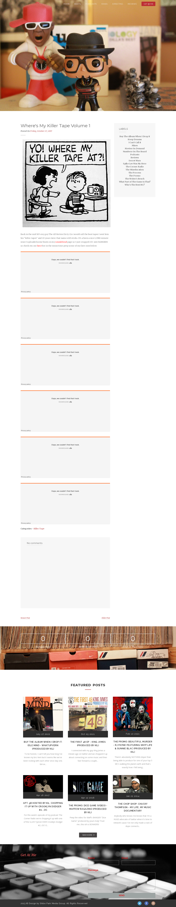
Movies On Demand (135, 148)
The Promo (135, 175)
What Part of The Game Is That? (135, 182)
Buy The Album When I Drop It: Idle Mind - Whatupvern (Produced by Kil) (43, 745)
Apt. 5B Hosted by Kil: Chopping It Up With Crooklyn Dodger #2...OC (43, 806)
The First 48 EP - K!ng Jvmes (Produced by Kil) (88, 744)
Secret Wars (135, 160)
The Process (135, 172)
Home (67, 4)
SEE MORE (87, 835)
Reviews (132, 4)
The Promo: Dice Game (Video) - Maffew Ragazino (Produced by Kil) (88, 809)
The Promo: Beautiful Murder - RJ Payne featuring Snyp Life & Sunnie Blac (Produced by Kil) (132, 746)
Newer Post (25, 618)
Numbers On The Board (135, 151)
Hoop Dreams (135, 139)
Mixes (104, 4)
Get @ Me (148, 4)
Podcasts (91, 4)
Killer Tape (39, 528)
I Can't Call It (135, 142)
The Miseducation (135, 169)
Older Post (106, 618)
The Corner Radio (135, 166)
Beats (77, 4)
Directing (117, 4)
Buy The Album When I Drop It (134, 136)
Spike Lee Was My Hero (134, 163)
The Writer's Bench (134, 178)
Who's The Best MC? (135, 185)
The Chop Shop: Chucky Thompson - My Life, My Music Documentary (132, 807)
